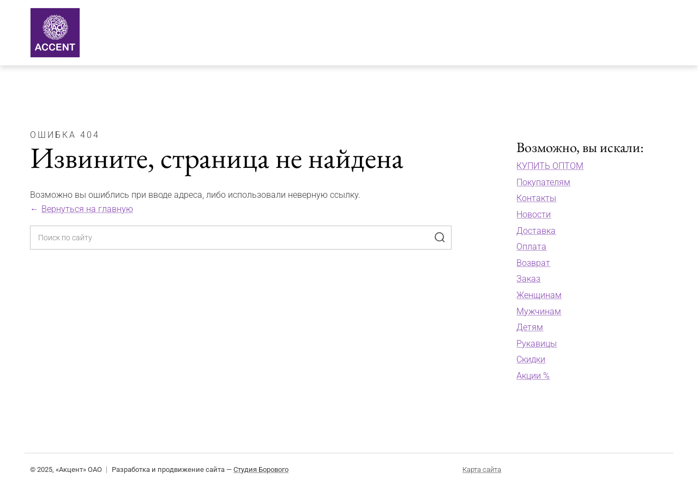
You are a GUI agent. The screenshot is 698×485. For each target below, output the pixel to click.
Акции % (533, 376)
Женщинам (539, 295)
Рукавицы (536, 343)
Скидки (530, 359)
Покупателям (543, 182)
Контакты (536, 198)
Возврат (533, 263)
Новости (533, 214)
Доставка (536, 231)
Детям (529, 327)
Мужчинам (538, 311)
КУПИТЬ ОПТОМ (549, 166)
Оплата (531, 246)
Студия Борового (260, 469)
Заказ (528, 279)
